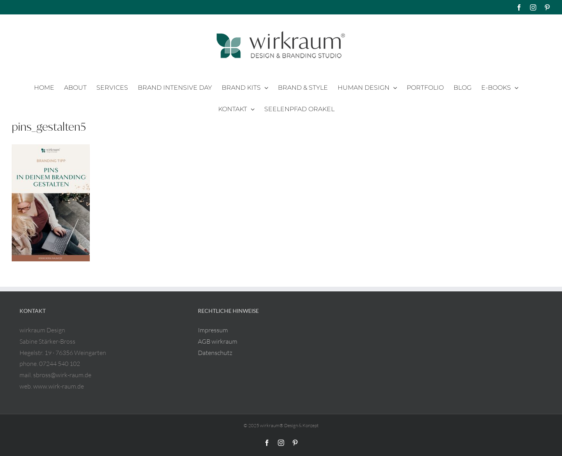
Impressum (213, 330)
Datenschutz (215, 353)
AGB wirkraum (217, 341)
